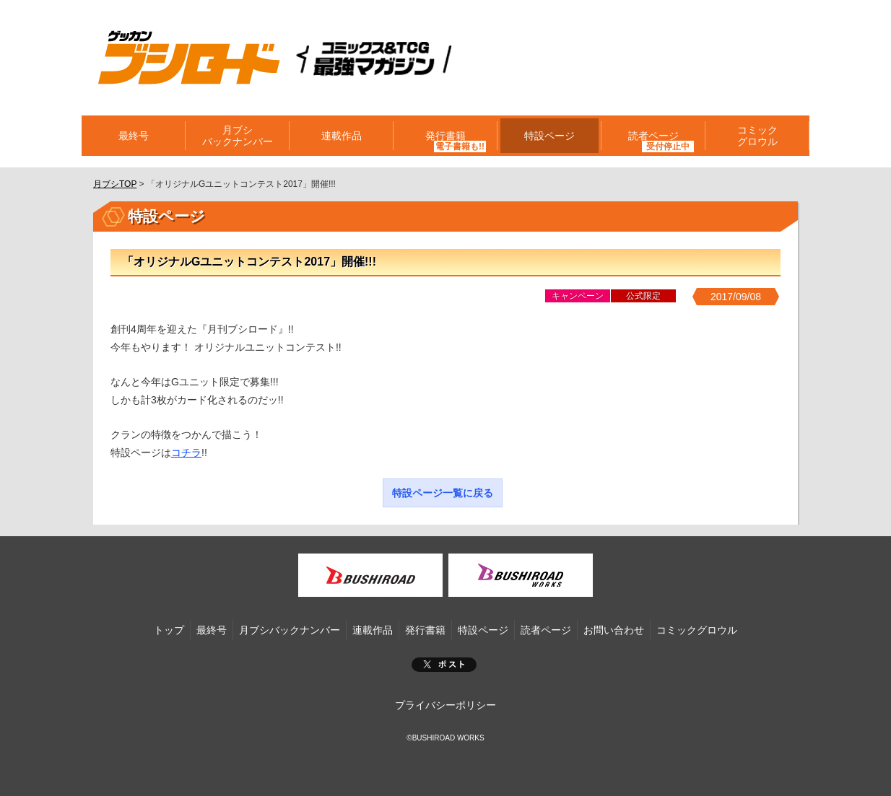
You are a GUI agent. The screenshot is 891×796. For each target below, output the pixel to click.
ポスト (444, 664)
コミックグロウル (757, 135)
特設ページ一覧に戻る (442, 493)
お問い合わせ (613, 630)
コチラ (186, 452)
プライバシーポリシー (445, 705)
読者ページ (653, 135)
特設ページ (549, 135)
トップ (169, 630)
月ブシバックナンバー (237, 135)
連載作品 (341, 135)
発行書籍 (445, 135)
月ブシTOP (114, 184)
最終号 (133, 135)
